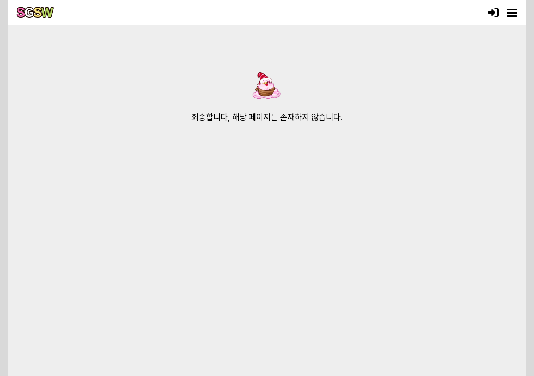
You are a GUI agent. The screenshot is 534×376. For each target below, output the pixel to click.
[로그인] (493, 12)
